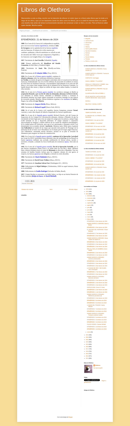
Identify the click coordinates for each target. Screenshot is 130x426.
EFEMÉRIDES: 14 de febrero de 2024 (97, 282)
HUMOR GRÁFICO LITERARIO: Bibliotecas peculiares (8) (95, 295)
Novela (87, 55)
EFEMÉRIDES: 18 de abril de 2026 (94, 164)
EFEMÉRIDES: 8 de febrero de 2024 (96, 303)
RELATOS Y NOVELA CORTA (93, 104)
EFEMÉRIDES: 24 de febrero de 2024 (97, 244)
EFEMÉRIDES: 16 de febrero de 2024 (97, 274)
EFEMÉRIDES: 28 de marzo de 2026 (95, 143)
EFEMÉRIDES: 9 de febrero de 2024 (96, 300)
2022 (87, 337)
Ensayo (87, 44)
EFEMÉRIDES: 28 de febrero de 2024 (97, 227)
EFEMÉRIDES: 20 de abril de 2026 (94, 172)
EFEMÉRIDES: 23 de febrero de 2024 (97, 246)
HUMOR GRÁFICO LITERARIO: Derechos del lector (95, 277)
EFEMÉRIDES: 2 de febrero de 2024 (96, 326)
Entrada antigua (73, 189)
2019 (87, 344)
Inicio (51, 189)
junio (88, 210)
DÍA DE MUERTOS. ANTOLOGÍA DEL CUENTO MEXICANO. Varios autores (95, 97)
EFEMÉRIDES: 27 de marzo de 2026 (95, 137)
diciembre (90, 196)
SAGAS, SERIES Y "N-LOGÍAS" (94, 81)
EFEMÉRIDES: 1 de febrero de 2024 (96, 329)
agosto (89, 205)
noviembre (90, 198)
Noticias (87, 53)
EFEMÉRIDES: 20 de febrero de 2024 (97, 261)
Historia (87, 47)
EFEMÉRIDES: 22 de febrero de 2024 (97, 252)
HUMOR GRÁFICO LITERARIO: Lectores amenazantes (95, 258)
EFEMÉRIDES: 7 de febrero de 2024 (96, 309)
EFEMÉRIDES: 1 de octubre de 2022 (95, 178)
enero (89, 332)
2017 (87, 349)
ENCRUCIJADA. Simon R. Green (96, 287)
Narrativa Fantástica (90, 51)
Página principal (25, 30)
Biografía (87, 38)
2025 (87, 191)
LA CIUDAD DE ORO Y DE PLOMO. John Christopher (96, 268)
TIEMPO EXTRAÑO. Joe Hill (93, 112)
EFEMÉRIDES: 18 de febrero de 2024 (97, 266)
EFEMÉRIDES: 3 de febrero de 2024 (96, 322)
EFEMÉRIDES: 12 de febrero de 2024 (97, 289)
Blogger (70, 417)
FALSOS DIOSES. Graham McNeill (96, 324)
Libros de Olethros (45, 9)
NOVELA (87, 101)
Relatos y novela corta (91, 61)
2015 (87, 353)
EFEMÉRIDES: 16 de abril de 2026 (94, 161)
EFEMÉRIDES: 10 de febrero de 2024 (97, 298)
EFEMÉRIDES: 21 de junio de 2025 (94, 181)
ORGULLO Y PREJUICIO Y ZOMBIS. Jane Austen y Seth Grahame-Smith (96, 85)
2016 (87, 351)
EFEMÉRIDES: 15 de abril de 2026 (94, 134)
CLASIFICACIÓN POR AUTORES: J (95, 93)
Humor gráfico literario (91, 49)
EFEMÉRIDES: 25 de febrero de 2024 (97, 242)
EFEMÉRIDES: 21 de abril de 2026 (94, 155)
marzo (89, 217)
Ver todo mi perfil (97, 368)
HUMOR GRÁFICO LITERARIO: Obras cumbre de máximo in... (97, 238)
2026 (87, 189)
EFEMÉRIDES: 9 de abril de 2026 (94, 120)
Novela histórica (89, 57)
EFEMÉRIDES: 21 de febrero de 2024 (97, 255)
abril (88, 214)
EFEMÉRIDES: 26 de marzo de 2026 (95, 126)
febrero (89, 219)
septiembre (90, 203)
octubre (89, 200)
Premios (87, 59)
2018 (87, 346)
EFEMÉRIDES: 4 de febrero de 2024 (96, 319)
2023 (87, 335)
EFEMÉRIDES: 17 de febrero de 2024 (97, 272)
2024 (87, 194)
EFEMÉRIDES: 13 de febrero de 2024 (97, 285)
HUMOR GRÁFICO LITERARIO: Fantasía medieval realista (95, 314)
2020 (87, 342)
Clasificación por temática (59, 30)
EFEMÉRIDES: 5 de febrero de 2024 (96, 317)
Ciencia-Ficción (89, 40)
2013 (87, 358)
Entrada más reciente (27, 189)
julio (88, 207)
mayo (89, 212)
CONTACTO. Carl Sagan (92, 78)
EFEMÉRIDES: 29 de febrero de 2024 (97, 221)
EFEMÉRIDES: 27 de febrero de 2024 (97, 233)
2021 (87, 339)
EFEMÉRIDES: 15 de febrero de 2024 (97, 280)
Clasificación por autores (40, 30)
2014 (87, 356)
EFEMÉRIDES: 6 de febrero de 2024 (96, 311)
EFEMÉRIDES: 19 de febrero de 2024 (97, 263)
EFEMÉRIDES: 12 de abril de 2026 (94, 140)
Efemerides (29, 183)
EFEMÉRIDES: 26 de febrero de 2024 (97, 235)
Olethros (97, 365)
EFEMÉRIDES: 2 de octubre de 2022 (95, 175)
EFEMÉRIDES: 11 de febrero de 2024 (97, 292)
